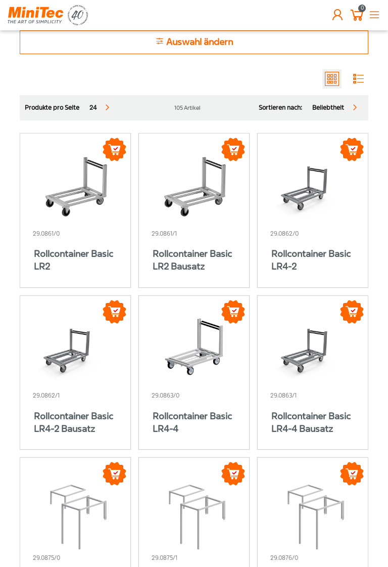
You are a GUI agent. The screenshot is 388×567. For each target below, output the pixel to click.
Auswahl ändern (194, 41)
